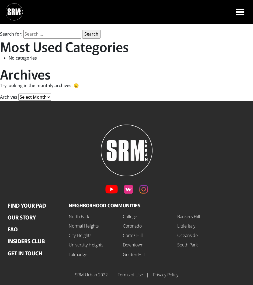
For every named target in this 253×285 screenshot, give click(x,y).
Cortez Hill (133, 235)
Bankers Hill (188, 216)
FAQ (13, 229)
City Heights (80, 235)
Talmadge (78, 254)
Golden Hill (134, 254)
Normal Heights (84, 226)
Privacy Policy (165, 275)
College (130, 216)
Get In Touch (25, 253)
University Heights (86, 245)
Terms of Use (131, 275)
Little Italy (186, 226)
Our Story (22, 217)
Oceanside (187, 235)
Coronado (132, 226)
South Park (187, 245)
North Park (79, 216)
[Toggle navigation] (240, 12)
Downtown (133, 245)
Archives (8, 97)
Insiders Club (26, 241)
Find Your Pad (27, 205)
